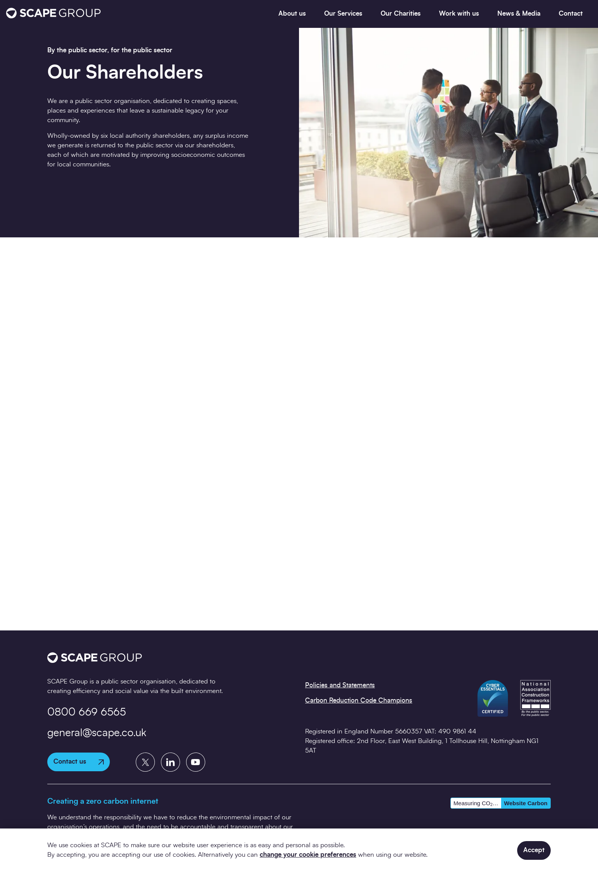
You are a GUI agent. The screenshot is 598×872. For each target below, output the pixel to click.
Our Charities (401, 13)
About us (292, 13)
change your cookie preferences (308, 854)
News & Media (518, 13)
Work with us (459, 13)
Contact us (78, 761)
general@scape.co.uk (96, 733)
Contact (571, 13)
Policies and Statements (340, 685)
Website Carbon (526, 803)
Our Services (343, 13)
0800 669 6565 (86, 712)
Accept (534, 850)
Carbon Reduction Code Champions (358, 700)
